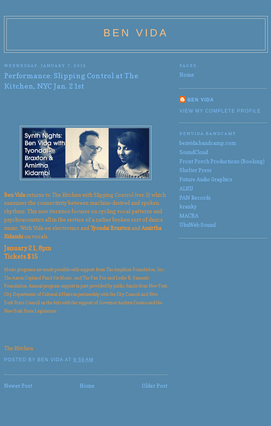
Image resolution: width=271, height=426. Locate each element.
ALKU (186, 188)
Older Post (154, 385)
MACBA (188, 215)
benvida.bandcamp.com (207, 143)
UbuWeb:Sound (197, 225)
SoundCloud (193, 152)
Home (87, 385)
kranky (188, 206)
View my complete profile (220, 111)
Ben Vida (136, 33)
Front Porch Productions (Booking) (222, 161)
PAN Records (195, 197)
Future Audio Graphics (205, 179)
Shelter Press (195, 170)
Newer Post (18, 385)
